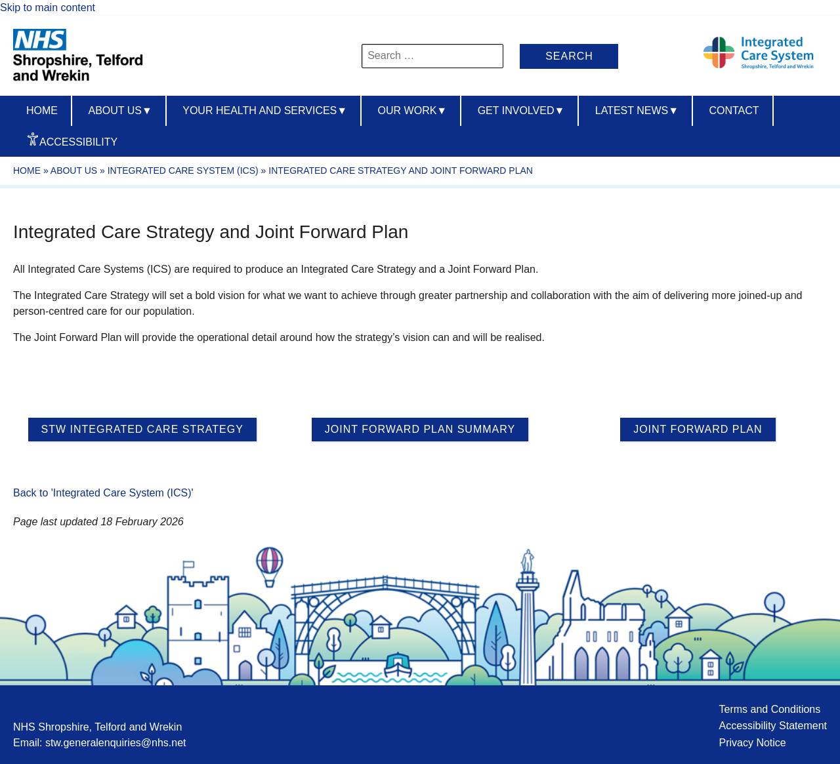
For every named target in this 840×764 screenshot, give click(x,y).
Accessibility (78, 142)
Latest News (637, 110)
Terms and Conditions (769, 709)
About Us (74, 170)
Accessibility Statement (773, 725)
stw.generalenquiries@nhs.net (115, 742)
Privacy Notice (752, 742)
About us (120, 110)
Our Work (413, 110)
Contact (734, 110)
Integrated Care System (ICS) (183, 170)
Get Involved (521, 110)
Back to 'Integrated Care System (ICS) (102, 492)
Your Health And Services (264, 110)
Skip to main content (47, 7)
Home (42, 110)
